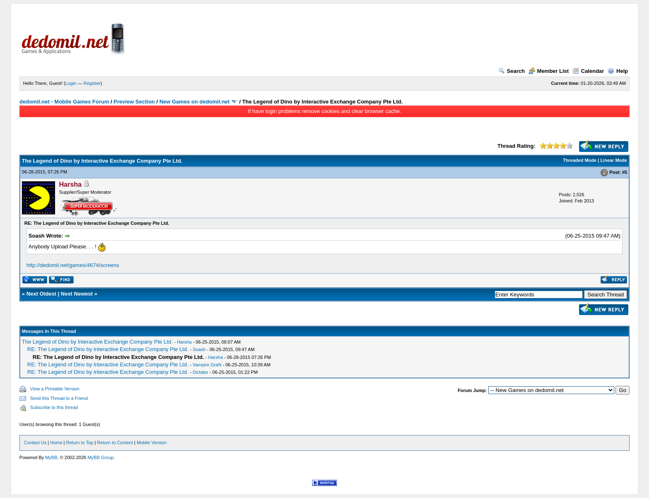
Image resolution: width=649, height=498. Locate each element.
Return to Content (115, 442)
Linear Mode (613, 160)
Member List (549, 71)
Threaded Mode (579, 160)
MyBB (51, 457)
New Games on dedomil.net (194, 102)
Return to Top (80, 442)
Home (56, 442)
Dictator (200, 372)
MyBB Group (100, 457)
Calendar (588, 71)
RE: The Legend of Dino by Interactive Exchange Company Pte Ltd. (107, 349)
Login (71, 83)
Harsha (184, 341)
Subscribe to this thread (54, 407)
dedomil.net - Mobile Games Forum (64, 102)
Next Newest (77, 294)
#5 (624, 172)
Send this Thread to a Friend (59, 398)
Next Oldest (41, 294)
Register (92, 83)
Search (511, 71)
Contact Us (35, 442)
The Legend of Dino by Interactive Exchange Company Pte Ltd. (97, 342)
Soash (198, 349)
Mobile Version (151, 442)
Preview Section (134, 102)
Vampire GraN (206, 364)
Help (618, 71)
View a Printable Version (54, 388)
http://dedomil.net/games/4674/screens (72, 265)
